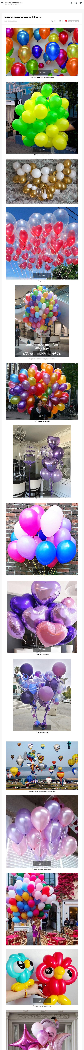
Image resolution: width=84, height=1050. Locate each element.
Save (44, 72)
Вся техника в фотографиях (14, 3)
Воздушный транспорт (11, 21)
